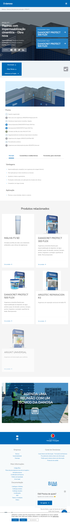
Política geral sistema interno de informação (52, 458)
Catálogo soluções (17, 491)
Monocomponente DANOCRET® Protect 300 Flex (21, 124)
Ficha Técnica (10, 69)
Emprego (17, 458)
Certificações (17, 493)
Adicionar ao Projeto (11, 73)
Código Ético (17, 468)
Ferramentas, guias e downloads (52, 156)
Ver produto (8, 267)
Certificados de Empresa (17, 475)
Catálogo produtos (17, 489)
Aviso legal (17, 479)
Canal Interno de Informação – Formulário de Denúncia (52, 454)
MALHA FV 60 (11, 240)
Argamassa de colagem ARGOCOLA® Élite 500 (21, 138)
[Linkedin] (17, 439)
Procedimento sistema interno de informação (53, 456)
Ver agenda (43, 503)
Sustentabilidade (17, 456)
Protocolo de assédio (52, 460)
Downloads (10, 65)
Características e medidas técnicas (29, 156)
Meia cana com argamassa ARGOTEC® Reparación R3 (22, 118)
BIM (17, 495)
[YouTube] (17, 436)
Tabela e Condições (17, 498)
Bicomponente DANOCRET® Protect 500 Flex (20, 128)
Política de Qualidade (17, 477)
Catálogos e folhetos (17, 486)
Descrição (11, 156)
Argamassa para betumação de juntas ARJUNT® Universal (23, 145)
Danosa (17, 454)
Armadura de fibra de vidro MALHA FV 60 (19, 131)
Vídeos (17, 500)
